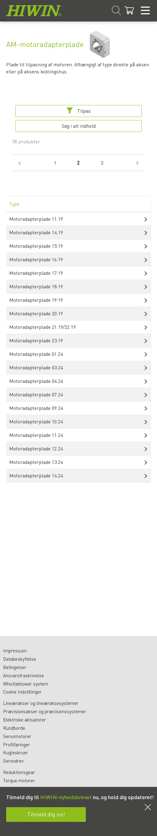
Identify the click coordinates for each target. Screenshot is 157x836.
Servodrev (13, 761)
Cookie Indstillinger (22, 692)
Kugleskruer (15, 752)
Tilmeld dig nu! (46, 814)
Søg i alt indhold (79, 125)
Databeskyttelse (19, 659)
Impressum (15, 650)
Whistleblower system (25, 684)
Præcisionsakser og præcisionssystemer (44, 711)
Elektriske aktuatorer (24, 720)
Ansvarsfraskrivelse (23, 675)
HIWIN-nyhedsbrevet (66, 796)
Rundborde (14, 728)
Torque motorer (19, 780)
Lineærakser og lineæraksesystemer (40, 703)
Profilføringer (16, 744)
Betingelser (14, 667)
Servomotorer (17, 736)
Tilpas (79, 110)
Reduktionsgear (19, 772)
